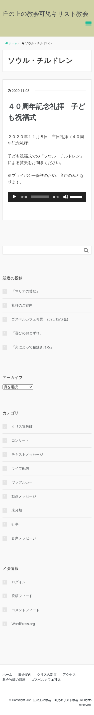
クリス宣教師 (22, 427)
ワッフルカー (22, 482)
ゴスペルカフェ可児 (46, 679)
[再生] (14, 196)
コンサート (20, 440)
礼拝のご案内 (22, 305)
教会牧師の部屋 (14, 679)
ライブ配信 (20, 468)
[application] (47, 197)
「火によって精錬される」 (33, 347)
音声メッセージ (24, 538)
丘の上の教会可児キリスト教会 (45, 13)
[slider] (40, 197)
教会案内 (24, 674)
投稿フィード (22, 596)
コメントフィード (26, 610)
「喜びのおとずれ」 (27, 333)
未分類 (17, 510)
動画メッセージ (24, 496)
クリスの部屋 (47, 674)
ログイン (19, 582)
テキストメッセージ (27, 454)
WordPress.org (23, 624)
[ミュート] (65, 196)
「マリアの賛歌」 (26, 291)
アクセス (69, 674)
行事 (15, 524)
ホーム (7, 674)
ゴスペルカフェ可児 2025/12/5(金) (40, 319)
